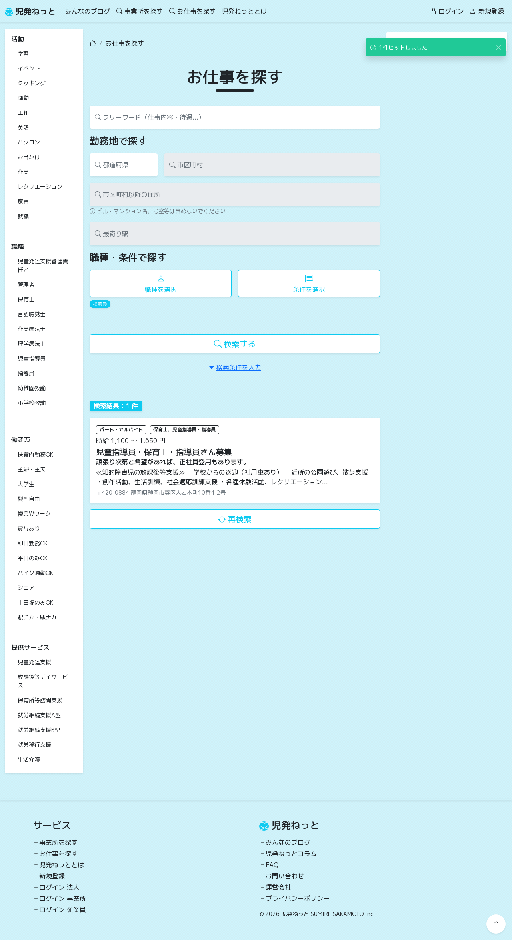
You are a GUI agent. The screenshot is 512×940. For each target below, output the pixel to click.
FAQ (272, 864)
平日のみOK (33, 558)
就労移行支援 (34, 744)
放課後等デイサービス (43, 681)
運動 (23, 98)
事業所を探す (139, 11)
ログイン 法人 (59, 887)
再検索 (235, 519)
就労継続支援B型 (39, 730)
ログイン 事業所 (62, 898)
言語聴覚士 (32, 314)
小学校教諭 (32, 403)
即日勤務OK (33, 543)
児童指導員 (32, 358)
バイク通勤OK (35, 573)
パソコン (29, 142)
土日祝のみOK (35, 602)
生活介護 (29, 759)
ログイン (447, 11)
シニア (26, 587)
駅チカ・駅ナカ (37, 617)
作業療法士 (32, 329)
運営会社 (278, 887)
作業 (23, 172)
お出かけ (29, 157)
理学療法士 (32, 343)
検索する (235, 343)
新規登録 (487, 11)
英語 (23, 127)
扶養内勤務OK (35, 454)
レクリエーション (40, 186)
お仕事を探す (192, 11)
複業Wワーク (34, 513)
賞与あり (29, 528)
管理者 (26, 284)
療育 (23, 201)
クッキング (32, 83)
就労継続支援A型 (39, 715)
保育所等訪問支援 (40, 700)
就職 (23, 216)
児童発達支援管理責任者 (43, 265)
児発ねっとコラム (291, 853)
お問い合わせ (285, 876)
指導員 (26, 373)
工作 (23, 112)
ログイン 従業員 (62, 909)
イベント (29, 68)
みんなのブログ (87, 11)
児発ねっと (30, 11)
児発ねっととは (244, 11)
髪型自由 (29, 499)
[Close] (498, 47)
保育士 (26, 299)
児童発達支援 (34, 662)
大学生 (26, 484)
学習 (23, 53)
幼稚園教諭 (32, 388)
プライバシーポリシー (298, 898)
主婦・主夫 (32, 469)
